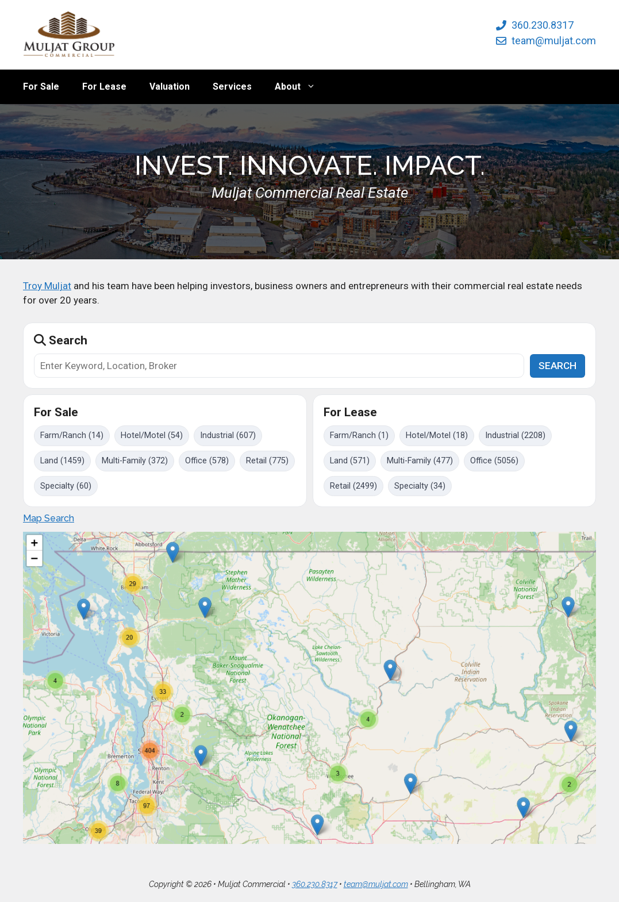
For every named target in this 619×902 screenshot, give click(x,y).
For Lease (104, 86)
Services (232, 86)
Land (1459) (62, 461)
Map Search (48, 518)
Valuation (169, 86)
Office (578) (207, 461)
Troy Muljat (47, 285)
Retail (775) (267, 461)
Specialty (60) (65, 486)
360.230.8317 (543, 25)
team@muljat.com (554, 40)
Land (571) (350, 461)
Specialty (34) (419, 486)
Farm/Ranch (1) (359, 435)
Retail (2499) (353, 486)
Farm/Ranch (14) (71, 435)
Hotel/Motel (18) (437, 435)
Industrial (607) (228, 435)
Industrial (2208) (515, 435)
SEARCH (557, 365)
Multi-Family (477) (420, 461)
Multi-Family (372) (135, 461)
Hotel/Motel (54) (152, 435)
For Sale (41, 86)
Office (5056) (494, 461)
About (301, 87)
